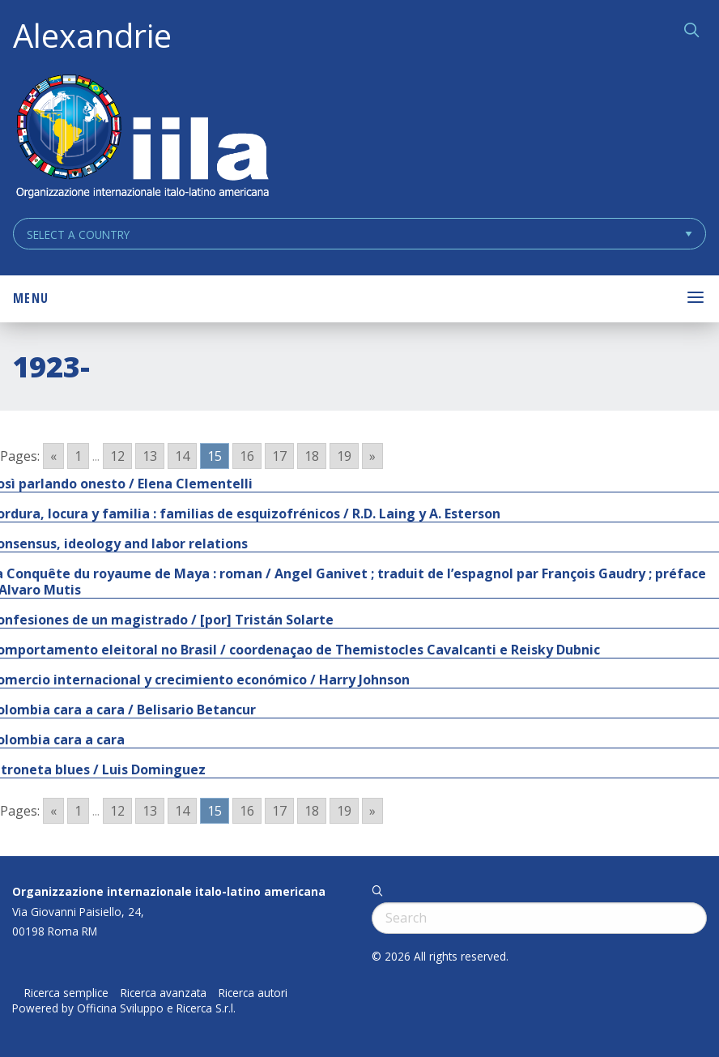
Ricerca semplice (66, 993)
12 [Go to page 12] (117, 456)
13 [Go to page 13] (150, 456)
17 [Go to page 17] (279, 456)
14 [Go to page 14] (182, 456)
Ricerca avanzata (163, 993)
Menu (31, 298)
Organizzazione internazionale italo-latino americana (168, 891)
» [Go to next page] (372, 456)
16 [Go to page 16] (247, 456)
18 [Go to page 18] (311, 456)
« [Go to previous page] (53, 456)
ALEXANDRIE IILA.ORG (141, 138)
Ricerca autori (253, 993)
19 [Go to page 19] (344, 456)
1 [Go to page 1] (78, 456)
